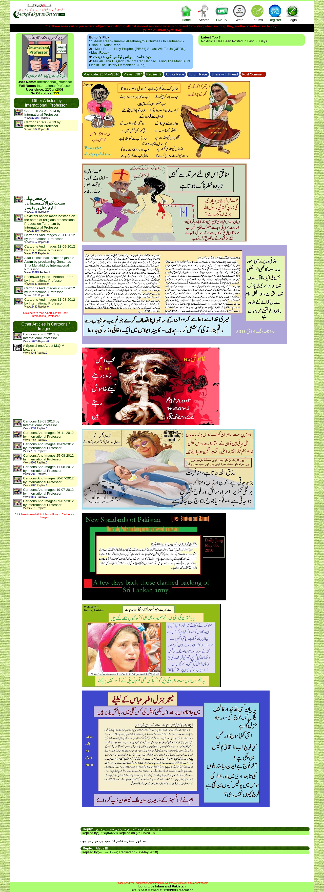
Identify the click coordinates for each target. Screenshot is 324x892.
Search (204, 13)
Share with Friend (224, 74)
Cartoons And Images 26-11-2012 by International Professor (49, 237)
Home (186, 13)
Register (275, 13)
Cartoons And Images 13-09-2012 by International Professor (49, 248)
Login (292, 13)
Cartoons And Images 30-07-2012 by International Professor (48, 480)
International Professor (54, 86)
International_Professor (54, 82)
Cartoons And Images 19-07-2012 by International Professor (48, 491)
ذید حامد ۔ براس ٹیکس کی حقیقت (122, 57)
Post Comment (253, 74)
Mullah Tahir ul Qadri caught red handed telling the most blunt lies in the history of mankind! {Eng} (139, 63)
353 (56, 93)
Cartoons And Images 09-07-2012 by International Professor (48, 503)
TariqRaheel (108, 833)
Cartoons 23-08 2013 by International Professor (42, 112)
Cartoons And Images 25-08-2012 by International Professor (49, 290)
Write (239, 13)
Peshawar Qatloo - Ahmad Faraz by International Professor (48, 278)
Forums (257, 13)
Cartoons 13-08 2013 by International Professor (42, 124)
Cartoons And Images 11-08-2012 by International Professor (49, 301)
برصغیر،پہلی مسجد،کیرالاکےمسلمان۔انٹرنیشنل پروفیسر (44, 203)
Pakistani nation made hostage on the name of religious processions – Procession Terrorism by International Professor (50, 221)
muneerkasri (108, 852)
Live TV (221, 13)
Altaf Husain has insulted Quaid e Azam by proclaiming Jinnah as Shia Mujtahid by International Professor (49, 263)
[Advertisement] (46, 163)
